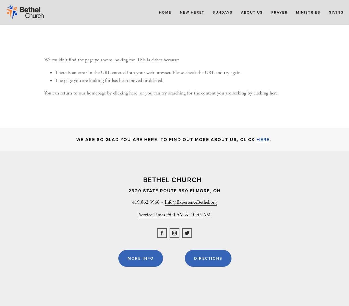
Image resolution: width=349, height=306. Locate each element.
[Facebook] (162, 233)
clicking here (125, 93)
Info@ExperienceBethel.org (191, 202)
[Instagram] (174, 233)
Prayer (279, 12)
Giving (336, 12)
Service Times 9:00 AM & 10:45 (171, 215)
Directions (208, 258)
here (263, 139)
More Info (141, 258)
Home (165, 12)
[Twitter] (187, 233)
